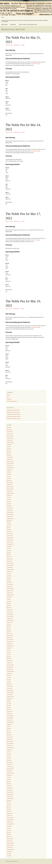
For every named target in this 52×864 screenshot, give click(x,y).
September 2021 (10, 544)
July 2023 (9, 497)
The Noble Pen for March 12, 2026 (13, 418)
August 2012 (9, 775)
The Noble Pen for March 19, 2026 (13, 416)
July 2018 (9, 624)
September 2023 (10, 493)
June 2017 (9, 652)
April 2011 (9, 809)
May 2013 (9, 756)
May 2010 (9, 832)
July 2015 (9, 701)
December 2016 (10, 665)
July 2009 (9, 853)
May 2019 (9, 603)
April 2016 (9, 681)
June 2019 (9, 601)
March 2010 (9, 836)
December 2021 (10, 537)
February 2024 (10, 482)
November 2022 (10, 514)
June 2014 (9, 728)
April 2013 (9, 758)
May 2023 (9, 501)
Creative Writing (35, 63)
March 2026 (9, 429)
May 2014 (9, 730)
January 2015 (9, 713)
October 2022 (9, 516)
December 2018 (10, 614)
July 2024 (9, 472)
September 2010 (10, 824)
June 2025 (9, 448)
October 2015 (9, 694)
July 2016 (9, 675)
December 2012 (10, 766)
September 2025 (10, 442)
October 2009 (9, 847)
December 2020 (10, 563)
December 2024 (10, 461)
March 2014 (9, 734)
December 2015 (10, 690)
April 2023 (9, 503)
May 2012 (9, 781)
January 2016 (9, 688)
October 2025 (9, 440)
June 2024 (9, 474)
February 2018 (10, 635)
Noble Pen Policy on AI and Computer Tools (28, 24)
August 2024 (9, 469)
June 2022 (9, 525)
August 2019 (9, 597)
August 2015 (9, 698)
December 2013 (10, 741)
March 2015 (9, 709)
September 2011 (10, 798)
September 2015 (10, 696)
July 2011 (9, 802)
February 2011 (10, 813)
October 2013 (9, 745)
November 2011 (10, 794)
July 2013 (9, 751)
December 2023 (10, 486)
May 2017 (9, 654)
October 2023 (9, 491)
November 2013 (10, 743)
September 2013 (10, 747)
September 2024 (10, 467)
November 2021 (10, 539)
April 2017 (9, 656)
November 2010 (10, 819)
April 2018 (9, 631)
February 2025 (10, 457)
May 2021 (9, 552)
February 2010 (10, 838)
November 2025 (10, 438)
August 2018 (9, 622)
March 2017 (9, 658)
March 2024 (9, 480)
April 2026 (9, 427)
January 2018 (9, 637)
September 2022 (10, 518)
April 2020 (9, 580)
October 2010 (9, 821)
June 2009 (9, 855)
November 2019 (10, 590)
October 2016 (9, 669)
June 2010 (9, 830)
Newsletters (17, 45)
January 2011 (9, 815)
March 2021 (9, 556)
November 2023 (10, 489)
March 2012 (9, 785)
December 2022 (10, 512)
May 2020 (9, 578)
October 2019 (9, 592)
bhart (23, 45)
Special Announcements (12, 401)
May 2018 (9, 628)
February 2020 (10, 584)
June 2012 (9, 779)
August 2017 (9, 648)
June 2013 (9, 754)
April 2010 (9, 834)
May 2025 (9, 450)
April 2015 (9, 707)
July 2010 (9, 828)
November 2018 (10, 616)
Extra (8, 397)
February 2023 (10, 508)
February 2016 (10, 686)
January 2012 (9, 790)
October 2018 (9, 618)
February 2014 (10, 737)
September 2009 (10, 849)
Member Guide (4, 24)
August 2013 (9, 749)
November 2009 (10, 845)
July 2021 (9, 548)
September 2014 (10, 722)
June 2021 (9, 550)
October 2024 (9, 465)
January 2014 (9, 739)
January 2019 (9, 612)
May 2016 (9, 679)
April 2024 (9, 478)
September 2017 (10, 645)
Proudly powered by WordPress (12, 861)
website (27, 53)
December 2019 (10, 588)
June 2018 (9, 626)
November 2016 (10, 667)
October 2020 (9, 567)
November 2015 (10, 692)
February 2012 (10, 787)
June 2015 (9, 703)
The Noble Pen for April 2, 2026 (13, 412)
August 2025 (9, 444)
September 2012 (10, 773)
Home (2, 17)
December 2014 (10, 715)
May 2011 (9, 807)
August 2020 (9, 571)
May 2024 (9, 476)
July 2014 (9, 726)
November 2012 (10, 768)
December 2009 (10, 843)
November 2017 (10, 641)
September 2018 (10, 620)
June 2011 (9, 804)
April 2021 (9, 554)
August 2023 (9, 495)
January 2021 (9, 561)
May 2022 (9, 527)
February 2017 (10, 660)
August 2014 (9, 724)
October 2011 (9, 796)
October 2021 (9, 542)
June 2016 (9, 677)
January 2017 (9, 662)
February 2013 (10, 762)
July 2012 (9, 777)
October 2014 (9, 720)
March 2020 (9, 582)
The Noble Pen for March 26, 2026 (13, 414)
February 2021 (10, 559)
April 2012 (9, 783)
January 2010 (9, 840)
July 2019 (9, 599)
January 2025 (9, 459)
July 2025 (9, 446)
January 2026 (9, 433)
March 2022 (9, 531)
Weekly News (13, 24)
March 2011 (9, 811)
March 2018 (9, 633)
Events (8, 394)
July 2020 (9, 573)
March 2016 (9, 684)
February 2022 (10, 533)
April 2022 (9, 529)
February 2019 (10, 609)
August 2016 (9, 673)
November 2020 (10, 565)
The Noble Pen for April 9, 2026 (13, 410)
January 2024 (9, 484)
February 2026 (10, 431)
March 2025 (9, 455)
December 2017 (10, 639)
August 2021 (9, 546)
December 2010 (10, 817)
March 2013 (9, 760)
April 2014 (9, 732)
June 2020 (9, 575)
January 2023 (9, 510)
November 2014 (10, 718)
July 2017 (9, 650)
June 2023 (9, 499)
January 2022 (9, 535)
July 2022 (9, 522)
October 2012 (9, 771)
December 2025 (10, 436)
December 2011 (10, 792)
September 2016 (10, 671)
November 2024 (10, 463)
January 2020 (9, 586)
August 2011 (9, 800)
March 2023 (9, 506)
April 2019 (9, 605)
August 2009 (9, 851)
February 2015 (10, 711)
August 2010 (9, 826)
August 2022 (9, 520)
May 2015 (9, 705)
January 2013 (9, 764)
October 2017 (9, 643)
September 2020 (10, 569)
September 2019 (10, 595)
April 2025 (9, 453)
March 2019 (9, 607)
